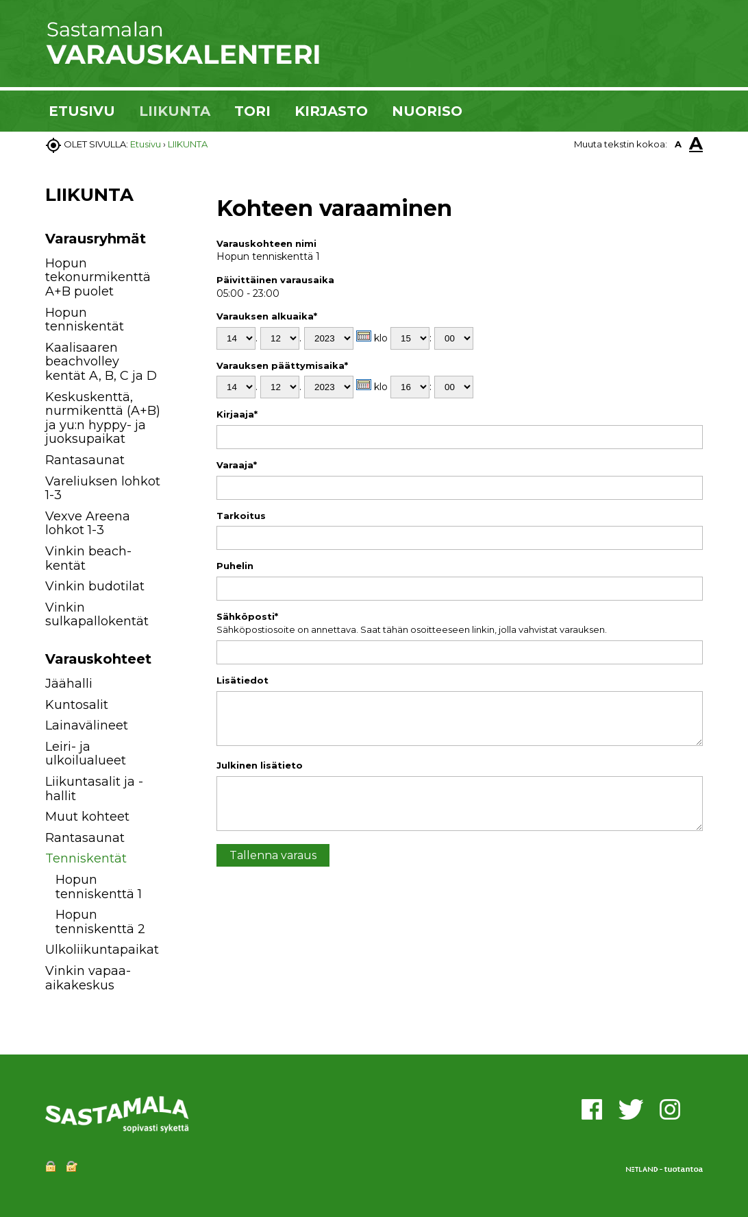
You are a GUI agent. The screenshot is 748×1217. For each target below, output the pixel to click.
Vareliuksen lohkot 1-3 (102, 488)
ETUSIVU (82, 111)
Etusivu (145, 143)
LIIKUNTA (174, 111)
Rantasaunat (85, 460)
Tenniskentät (86, 858)
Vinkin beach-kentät (88, 558)
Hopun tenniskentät (84, 320)
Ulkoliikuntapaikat (102, 949)
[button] (177, 686)
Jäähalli (68, 683)
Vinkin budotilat (95, 586)
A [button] (678, 143)
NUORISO (427, 111)
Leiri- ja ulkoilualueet (85, 754)
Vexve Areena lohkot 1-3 (87, 523)
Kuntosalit (76, 704)
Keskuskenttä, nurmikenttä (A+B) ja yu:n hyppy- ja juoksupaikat (102, 418)
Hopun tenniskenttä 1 (98, 887)
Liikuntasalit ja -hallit (94, 789)
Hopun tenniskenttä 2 (100, 922)
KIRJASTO (331, 111)
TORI (252, 111)
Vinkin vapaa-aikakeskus (88, 978)
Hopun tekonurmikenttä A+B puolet (98, 277)
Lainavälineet (86, 725)
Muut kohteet (87, 816)
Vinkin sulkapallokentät (97, 614)
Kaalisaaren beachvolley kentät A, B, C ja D (101, 361)
